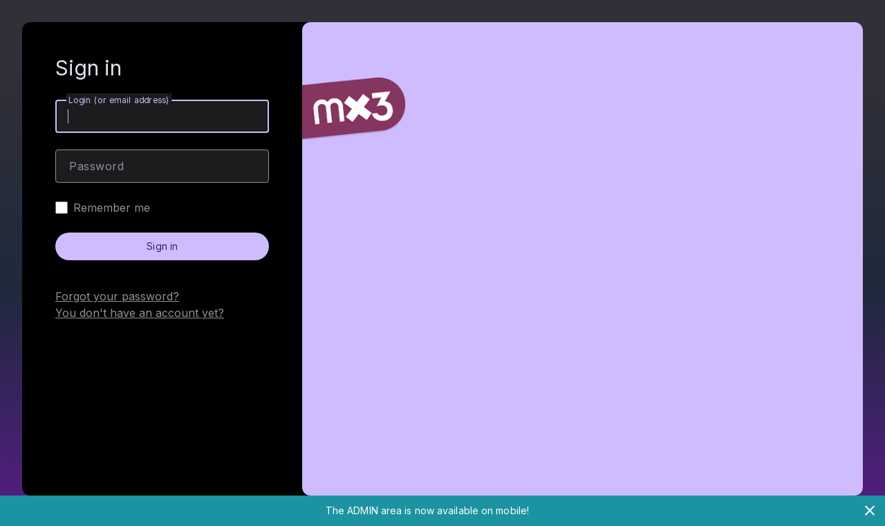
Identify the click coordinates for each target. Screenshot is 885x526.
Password (96, 166)
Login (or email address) (118, 100)
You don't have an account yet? (139, 313)
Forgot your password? (117, 296)
